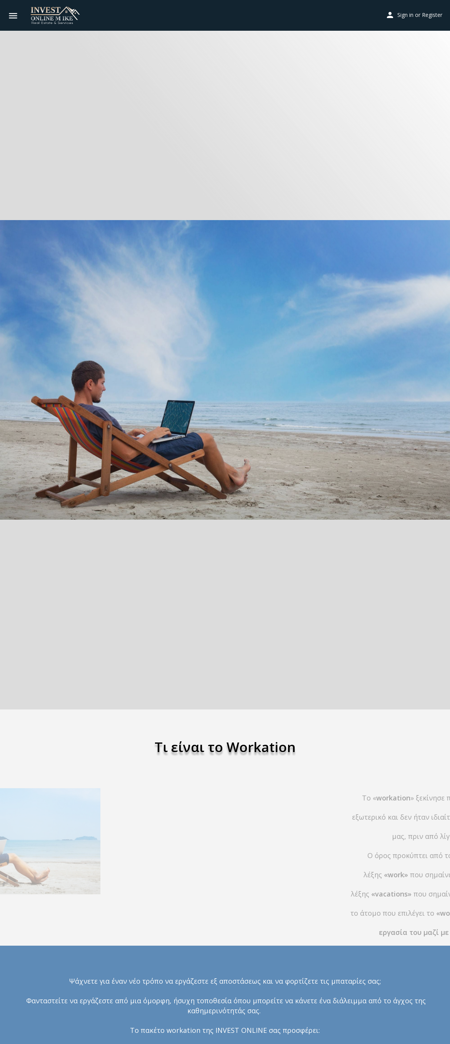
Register (432, 14)
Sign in (405, 14)
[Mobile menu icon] (13, 15)
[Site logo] (56, 15)
